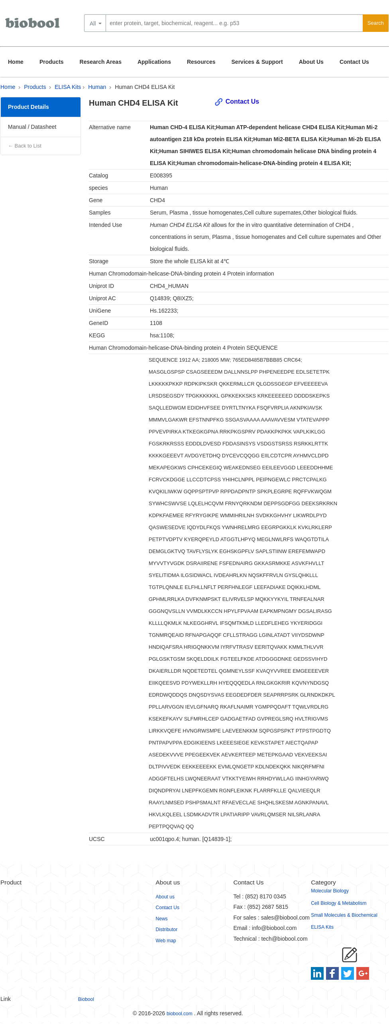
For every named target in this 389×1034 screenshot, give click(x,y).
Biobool (86, 999)
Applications (154, 62)
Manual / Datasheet (32, 127)
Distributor (167, 929)
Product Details (28, 107)
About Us (311, 62)
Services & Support (257, 62)
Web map (166, 940)
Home (16, 62)
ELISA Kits (68, 87)
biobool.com (180, 1013)
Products (51, 62)
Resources (201, 62)
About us (165, 897)
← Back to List (24, 146)
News (162, 919)
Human (97, 87)
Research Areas (101, 62)
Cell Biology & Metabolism (338, 903)
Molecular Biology (330, 891)
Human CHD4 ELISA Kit (145, 87)
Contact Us (354, 62)
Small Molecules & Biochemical (344, 915)
